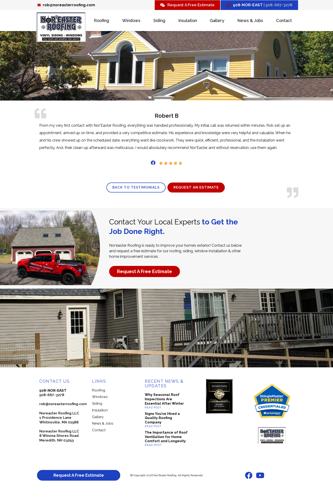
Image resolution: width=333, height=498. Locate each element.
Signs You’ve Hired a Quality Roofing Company (162, 426)
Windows (131, 21)
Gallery (217, 21)
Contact (284, 21)
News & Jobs (250, 21)
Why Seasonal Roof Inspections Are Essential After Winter (164, 407)
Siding (159, 21)
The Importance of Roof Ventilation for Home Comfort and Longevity (166, 444)
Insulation (187, 21)
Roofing (101, 21)
